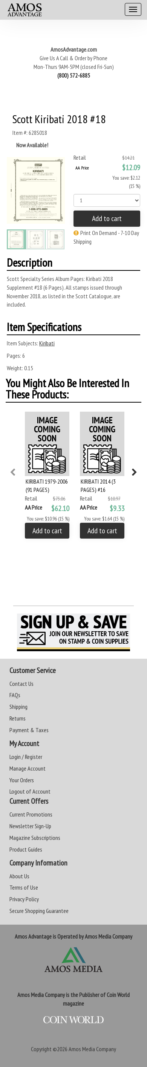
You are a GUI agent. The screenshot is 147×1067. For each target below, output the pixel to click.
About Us (19, 876)
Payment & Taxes (29, 730)
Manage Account (27, 768)
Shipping (18, 706)
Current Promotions (30, 814)
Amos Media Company (92, 1049)
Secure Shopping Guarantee (39, 910)
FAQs (14, 695)
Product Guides (25, 849)
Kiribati (47, 343)
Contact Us (21, 683)
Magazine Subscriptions (34, 837)
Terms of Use (23, 887)
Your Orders (21, 780)
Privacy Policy (24, 899)
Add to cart (107, 218)
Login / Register (25, 756)
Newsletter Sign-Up (30, 826)
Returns (17, 718)
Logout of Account (30, 791)
